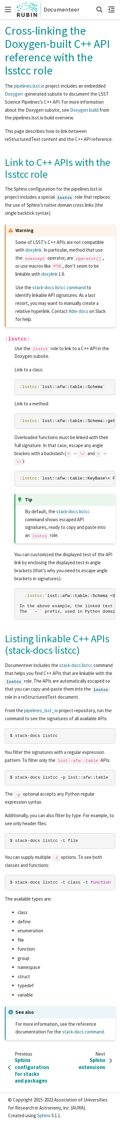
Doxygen (14, 94)
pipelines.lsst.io (29, 86)
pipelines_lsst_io (41, 710)
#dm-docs (78, 311)
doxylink (33, 250)
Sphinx (44, 1115)
